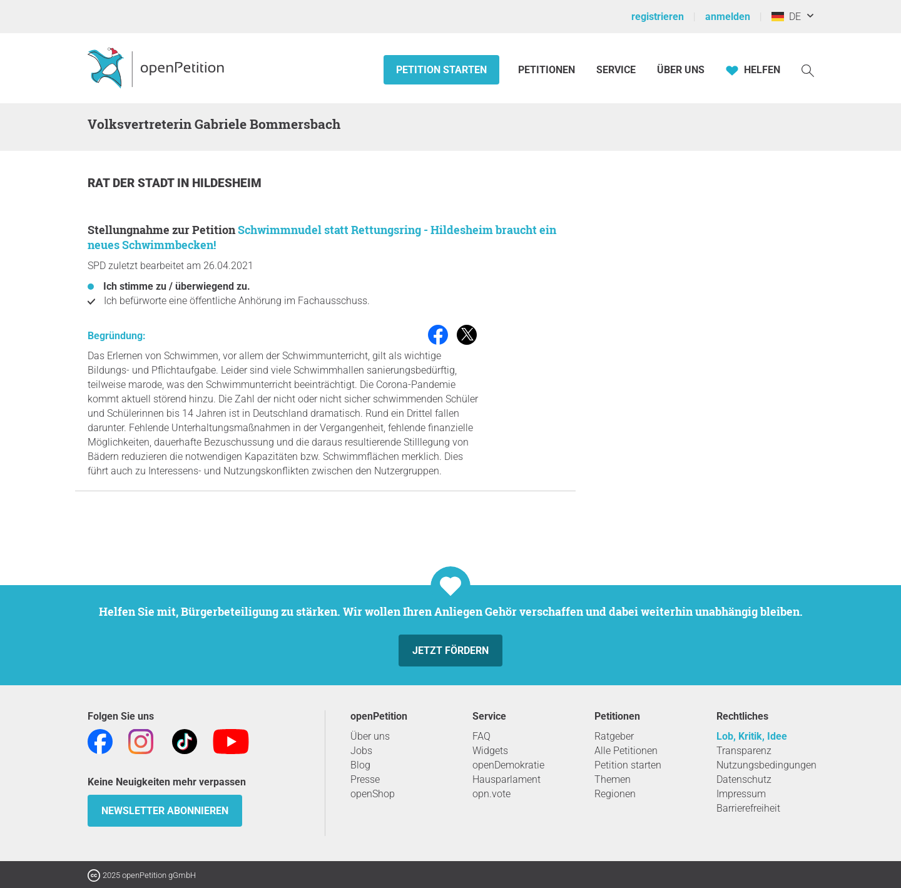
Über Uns (681, 70)
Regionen (615, 794)
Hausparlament (506, 779)
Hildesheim (227, 183)
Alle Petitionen (626, 751)
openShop (372, 794)
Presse (365, 779)
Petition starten (441, 70)
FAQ (481, 736)
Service (616, 70)
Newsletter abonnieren (164, 811)
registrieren (657, 17)
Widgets (490, 751)
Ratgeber (614, 736)
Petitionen (548, 70)
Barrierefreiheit (748, 808)
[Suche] (808, 70)
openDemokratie (508, 765)
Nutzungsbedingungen (766, 765)
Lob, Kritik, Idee (751, 736)
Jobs (361, 751)
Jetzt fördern (450, 650)
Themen (612, 779)
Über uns (370, 736)
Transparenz (743, 751)
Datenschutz (743, 779)
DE (786, 17)
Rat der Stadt (132, 183)
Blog (360, 765)
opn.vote (491, 794)
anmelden (727, 17)
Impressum (741, 794)
